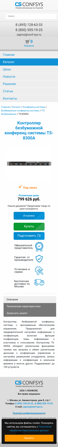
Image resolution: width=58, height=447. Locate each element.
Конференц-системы (34, 107)
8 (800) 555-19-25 (28, 30)
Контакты (10, 98)
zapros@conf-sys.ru (29, 34)
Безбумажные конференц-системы (20, 110)
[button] (48, 148)
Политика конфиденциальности (29, 413)
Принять (29, 438)
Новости (9, 76)
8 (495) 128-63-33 (28, 25)
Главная (9, 55)
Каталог (9, 62)
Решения (9, 84)
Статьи (8, 91)
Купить (29, 226)
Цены (7, 69)
